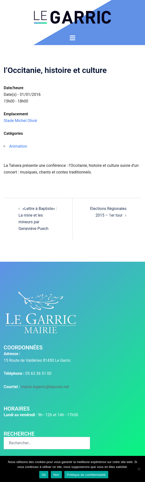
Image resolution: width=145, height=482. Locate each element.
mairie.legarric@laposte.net (45, 386)
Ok (44, 475)
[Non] (138, 468)
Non (56, 475)
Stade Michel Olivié (20, 120)
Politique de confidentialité (86, 475)
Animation (18, 146)
